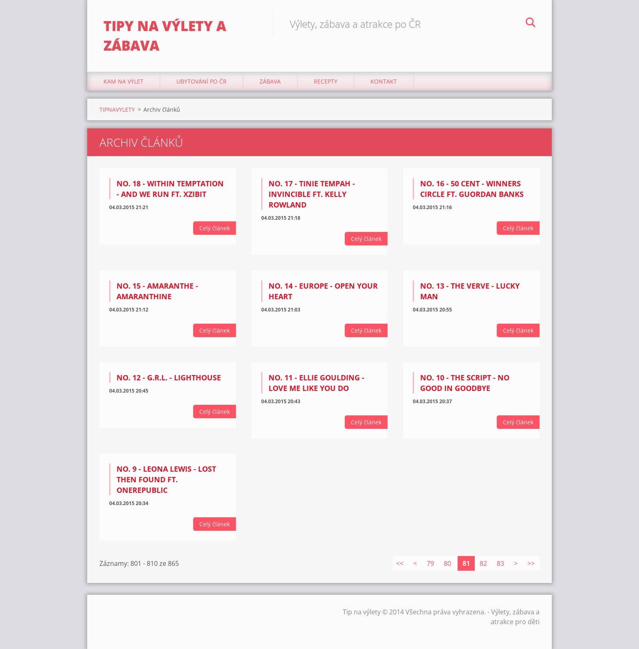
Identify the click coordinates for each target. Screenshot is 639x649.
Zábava (270, 81)
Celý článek (214, 228)
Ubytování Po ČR (201, 81)
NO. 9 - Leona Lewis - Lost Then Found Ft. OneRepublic (166, 479)
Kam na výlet (123, 81)
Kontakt (383, 81)
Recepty (325, 81)
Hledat (530, 23)
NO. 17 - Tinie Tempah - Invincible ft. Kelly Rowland (312, 194)
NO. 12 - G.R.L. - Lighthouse (169, 377)
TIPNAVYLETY (117, 109)
